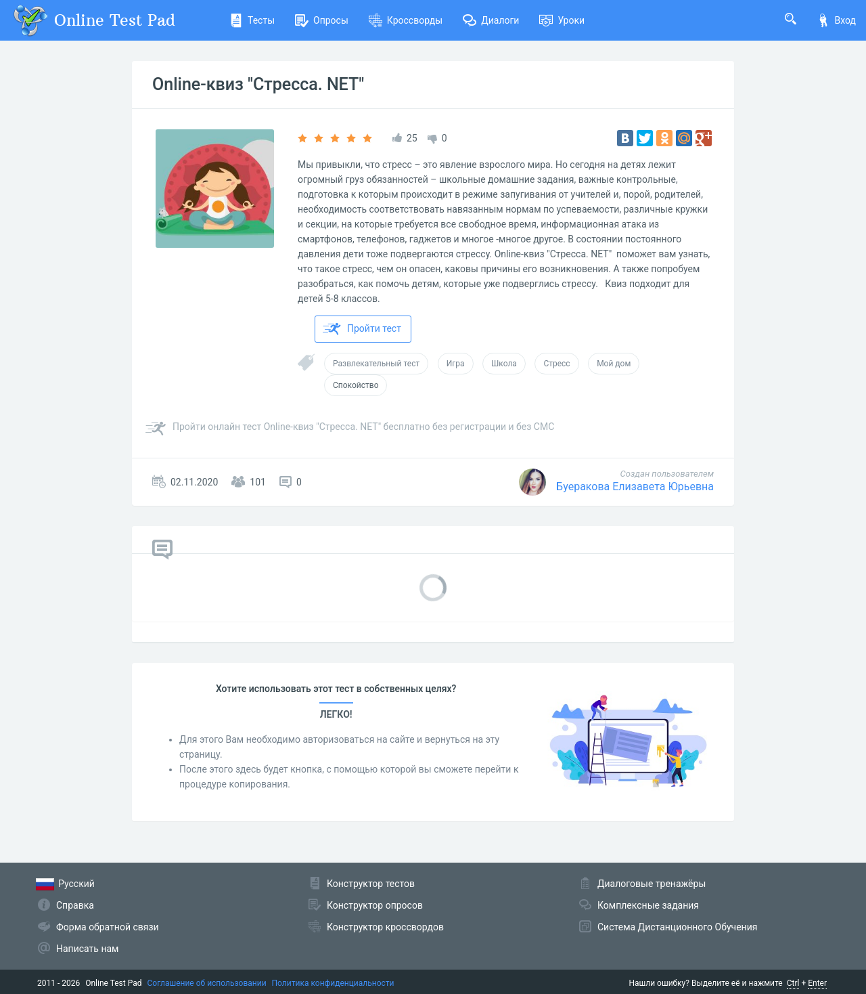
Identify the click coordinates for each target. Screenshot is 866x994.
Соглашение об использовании (207, 983)
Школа (504, 363)
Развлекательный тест (376, 363)
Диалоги (491, 20)
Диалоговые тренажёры (651, 883)
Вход (836, 20)
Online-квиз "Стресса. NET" (258, 84)
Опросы (321, 20)
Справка (75, 905)
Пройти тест (362, 329)
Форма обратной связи (107, 927)
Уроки (562, 20)
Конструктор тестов (371, 883)
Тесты (252, 20)
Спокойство (355, 385)
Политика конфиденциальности (333, 983)
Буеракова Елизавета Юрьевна (635, 486)
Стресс (556, 363)
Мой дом (614, 363)
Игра (456, 363)
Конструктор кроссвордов (385, 927)
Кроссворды (405, 20)
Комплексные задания (648, 905)
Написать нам (87, 948)
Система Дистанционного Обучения (677, 927)
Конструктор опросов (375, 905)
